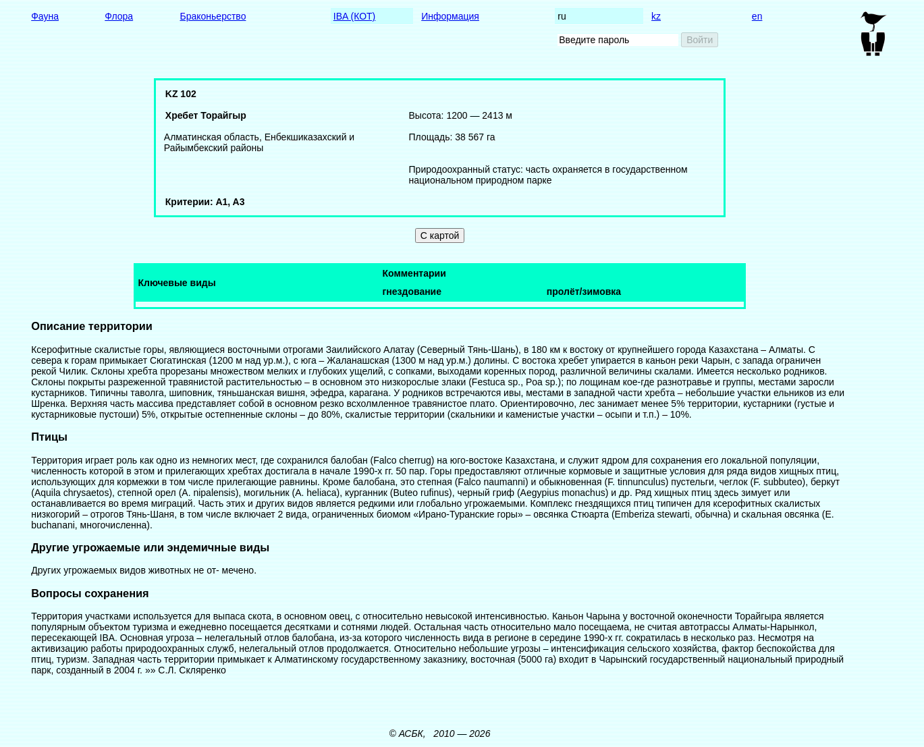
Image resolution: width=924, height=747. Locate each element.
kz (656, 16)
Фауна (45, 16)
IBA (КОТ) (354, 16)
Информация (450, 16)
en (757, 16)
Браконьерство (213, 16)
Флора (119, 16)
